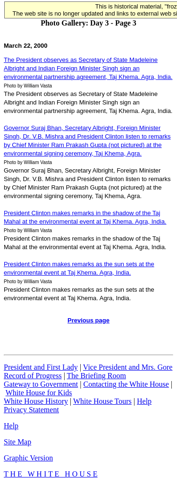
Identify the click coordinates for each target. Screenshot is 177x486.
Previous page (88, 320)
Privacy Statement (31, 410)
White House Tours (102, 401)
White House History (36, 401)
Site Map (17, 442)
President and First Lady (41, 367)
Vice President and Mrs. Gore (128, 367)
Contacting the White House (126, 384)
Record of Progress (33, 376)
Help (144, 401)
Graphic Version (28, 458)
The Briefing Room (96, 376)
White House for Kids (39, 393)
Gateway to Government (41, 384)
